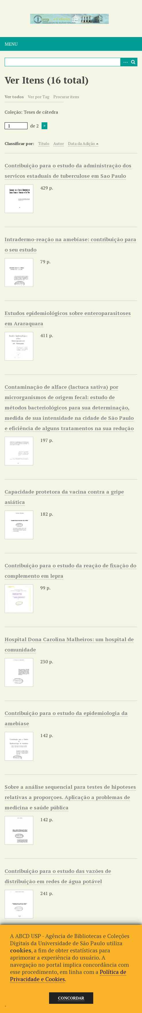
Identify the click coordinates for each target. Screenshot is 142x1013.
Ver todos (14, 96)
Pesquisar (133, 62)
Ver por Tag (38, 96)
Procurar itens (66, 96)
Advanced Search (124, 62)
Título (43, 143)
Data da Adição (81, 143)
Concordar (71, 998)
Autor (58, 143)
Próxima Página (44, 125)
